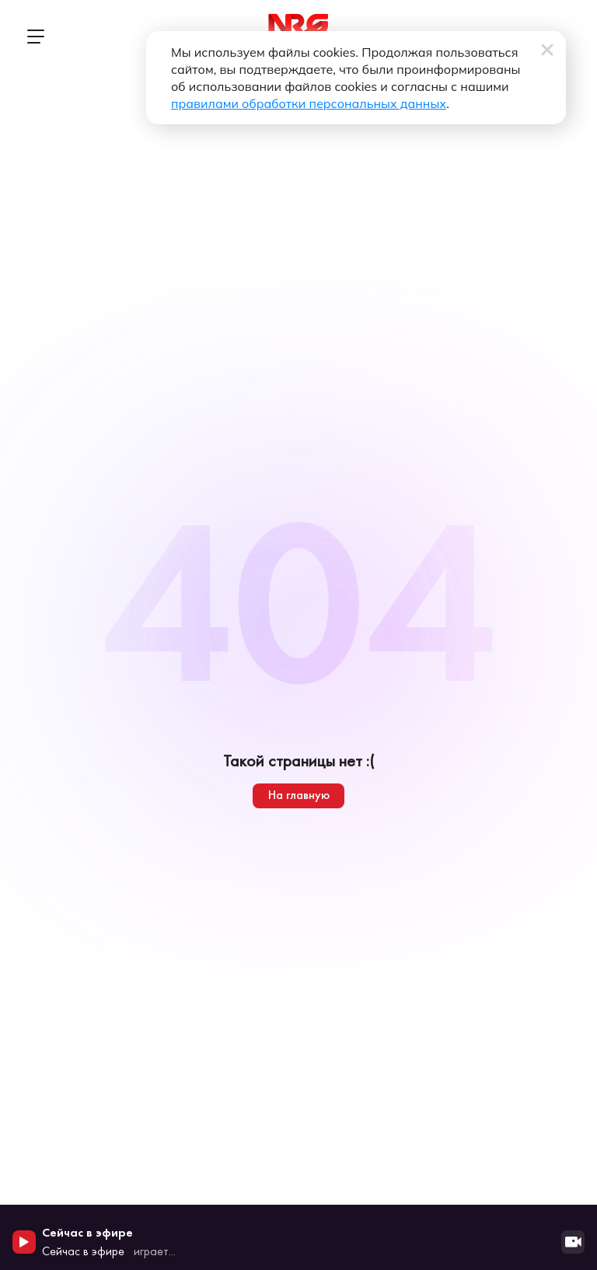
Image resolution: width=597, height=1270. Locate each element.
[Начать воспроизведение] (24, 1242)
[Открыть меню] (35, 36)
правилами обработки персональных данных (308, 103)
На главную (299, 795)
